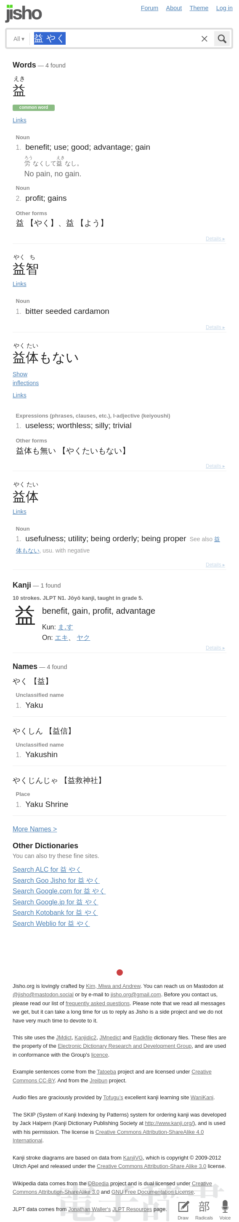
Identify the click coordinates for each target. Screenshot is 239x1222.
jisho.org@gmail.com (136, 994)
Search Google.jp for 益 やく (55, 902)
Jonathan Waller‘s (89, 1209)
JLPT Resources (132, 1209)
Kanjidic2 (85, 1037)
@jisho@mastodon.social (43, 994)
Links (20, 120)
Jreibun (98, 1080)
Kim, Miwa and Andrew (113, 986)
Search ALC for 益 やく (47, 869)
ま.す (65, 626)
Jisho (23, 14)
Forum (150, 8)
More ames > (35, 829)
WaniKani (202, 1097)
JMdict (64, 1037)
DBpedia (98, 1183)
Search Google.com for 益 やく (59, 891)
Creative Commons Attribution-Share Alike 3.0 (151, 1166)
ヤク (83, 637)
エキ (61, 637)
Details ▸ (215, 239)
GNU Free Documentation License (153, 1192)
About (174, 8)
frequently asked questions (98, 1003)
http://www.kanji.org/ (169, 1123)
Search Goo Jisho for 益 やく (56, 880)
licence (99, 1055)
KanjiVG (133, 1158)
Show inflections (26, 378)
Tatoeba (106, 1071)
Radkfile (142, 1037)
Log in (224, 8)
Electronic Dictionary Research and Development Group (124, 1046)
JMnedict (110, 1037)
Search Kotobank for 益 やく (55, 912)
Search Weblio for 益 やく (51, 923)
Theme (199, 8)
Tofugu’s (113, 1097)
